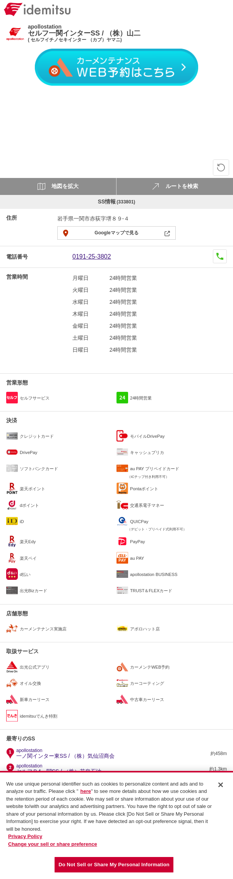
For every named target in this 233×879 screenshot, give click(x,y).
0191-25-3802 (91, 256)
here (85, 791)
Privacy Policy (25, 836)
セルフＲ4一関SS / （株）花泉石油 (58, 769)
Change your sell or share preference (52, 844)
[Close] (220, 784)
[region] (116, 825)
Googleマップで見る (116, 232)
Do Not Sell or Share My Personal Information (114, 864)
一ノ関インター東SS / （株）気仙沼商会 (65, 753)
